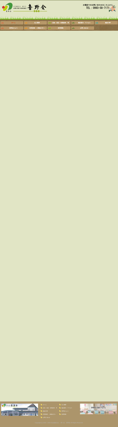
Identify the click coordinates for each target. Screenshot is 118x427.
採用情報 (60, 28)
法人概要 (37, 22)
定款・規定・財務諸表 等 (60, 22)
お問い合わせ (84, 28)
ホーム (13, 22)
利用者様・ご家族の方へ (37, 28)
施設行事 (108, 22)
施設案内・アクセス (84, 22)
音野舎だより (13, 28)
